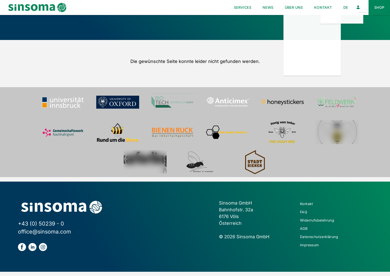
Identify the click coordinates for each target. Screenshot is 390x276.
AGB (304, 233)
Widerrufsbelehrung (322, 224)
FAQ (304, 214)
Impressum (312, 253)
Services (221, 7)
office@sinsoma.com (44, 231)
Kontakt (315, 7)
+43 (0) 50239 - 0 (41, 223)
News (251, 7)
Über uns (281, 7)
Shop (378, 7)
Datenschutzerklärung (325, 243)
